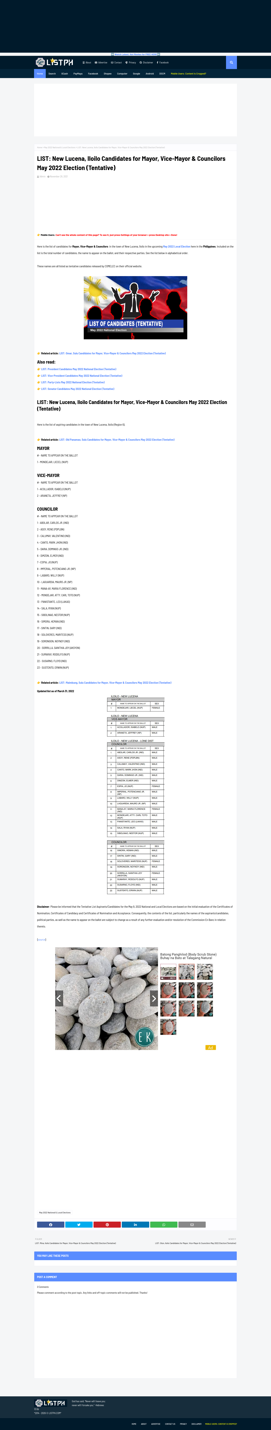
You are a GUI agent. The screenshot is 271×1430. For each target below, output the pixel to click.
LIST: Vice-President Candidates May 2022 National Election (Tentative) (81, 375)
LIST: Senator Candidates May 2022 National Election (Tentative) (77, 388)
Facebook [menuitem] (93, 73)
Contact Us (170, 1424)
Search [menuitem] (52, 73)
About (87, 62)
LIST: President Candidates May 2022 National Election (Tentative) (78, 369)
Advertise (101, 62)
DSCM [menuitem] (162, 73)
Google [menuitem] (136, 73)
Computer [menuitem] (122, 73)
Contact (116, 62)
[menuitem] (188, 73)
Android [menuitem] (150, 73)
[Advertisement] (135, 26)
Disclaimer (146, 62)
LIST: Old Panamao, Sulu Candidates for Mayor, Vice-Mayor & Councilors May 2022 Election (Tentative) (116, 439)
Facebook (163, 62)
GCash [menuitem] (64, 73)
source (41, 939)
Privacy (131, 62)
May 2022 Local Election (176, 246)
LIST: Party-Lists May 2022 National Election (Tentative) (73, 382)
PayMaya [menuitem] (78, 73)
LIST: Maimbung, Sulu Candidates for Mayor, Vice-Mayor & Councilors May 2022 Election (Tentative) (115, 682)
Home (39, 147)
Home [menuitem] (40, 73)
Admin (43, 176)
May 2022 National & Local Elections (59, 147)
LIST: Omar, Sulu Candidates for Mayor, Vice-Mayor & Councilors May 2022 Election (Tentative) (112, 353)
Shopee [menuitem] (107, 73)
